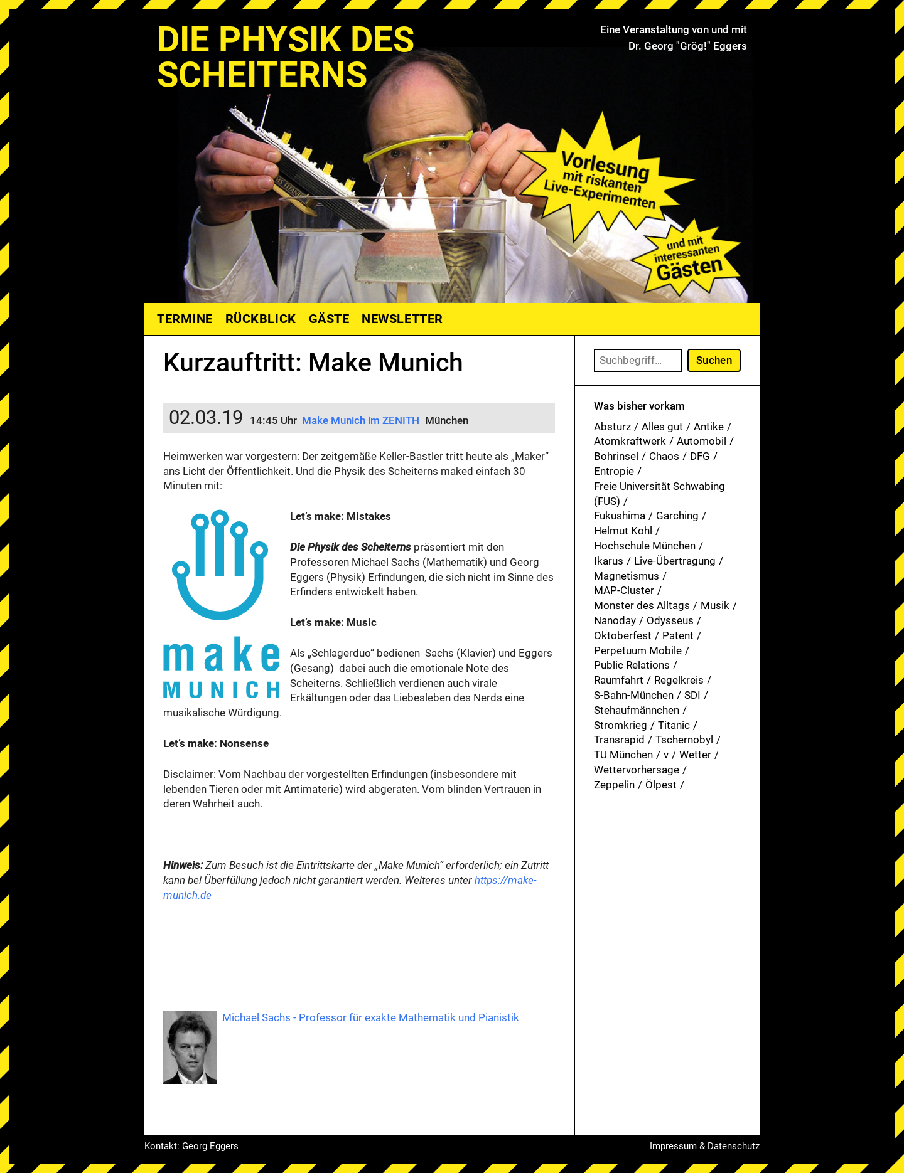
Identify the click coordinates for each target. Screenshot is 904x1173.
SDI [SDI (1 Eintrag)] (692, 695)
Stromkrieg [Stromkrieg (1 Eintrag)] (620, 725)
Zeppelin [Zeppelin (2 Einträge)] (614, 784)
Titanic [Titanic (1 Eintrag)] (674, 725)
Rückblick (260, 318)
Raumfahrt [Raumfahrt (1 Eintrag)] (618, 680)
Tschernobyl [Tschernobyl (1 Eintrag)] (684, 739)
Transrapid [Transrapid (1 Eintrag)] (619, 739)
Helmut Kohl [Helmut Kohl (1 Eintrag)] (623, 530)
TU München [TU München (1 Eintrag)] (623, 754)
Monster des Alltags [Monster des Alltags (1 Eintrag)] (642, 605)
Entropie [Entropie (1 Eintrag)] (614, 471)
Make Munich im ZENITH (360, 420)
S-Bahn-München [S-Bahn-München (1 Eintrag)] (634, 695)
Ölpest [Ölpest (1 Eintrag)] (661, 784)
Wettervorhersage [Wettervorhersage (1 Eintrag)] (636, 769)
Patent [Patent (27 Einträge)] (678, 635)
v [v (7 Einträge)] (666, 754)
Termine (185, 318)
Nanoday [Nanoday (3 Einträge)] (615, 620)
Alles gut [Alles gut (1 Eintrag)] (662, 426)
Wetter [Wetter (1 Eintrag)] (695, 754)
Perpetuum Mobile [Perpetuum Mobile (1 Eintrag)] (638, 650)
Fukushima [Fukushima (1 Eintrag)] (619, 515)
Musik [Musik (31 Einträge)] (715, 605)
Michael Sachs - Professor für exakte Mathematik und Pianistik (370, 1017)
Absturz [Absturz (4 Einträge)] (612, 426)
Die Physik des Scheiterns (285, 57)
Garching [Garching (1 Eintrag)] (677, 515)
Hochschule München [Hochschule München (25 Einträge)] (645, 545)
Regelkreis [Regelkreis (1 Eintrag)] (679, 680)
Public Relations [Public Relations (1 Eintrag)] (632, 665)
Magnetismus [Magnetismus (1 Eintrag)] (626, 576)
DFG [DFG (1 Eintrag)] (700, 456)
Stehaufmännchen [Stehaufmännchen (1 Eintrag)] (636, 710)
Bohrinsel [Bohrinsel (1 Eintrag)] (616, 456)
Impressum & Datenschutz (705, 1146)
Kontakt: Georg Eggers (191, 1146)
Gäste (329, 318)
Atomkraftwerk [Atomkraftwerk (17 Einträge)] (630, 441)
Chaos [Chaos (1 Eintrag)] (664, 456)
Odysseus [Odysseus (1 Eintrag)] (670, 620)
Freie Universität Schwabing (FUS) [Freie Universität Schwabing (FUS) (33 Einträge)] (659, 493)
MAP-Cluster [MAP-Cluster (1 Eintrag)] (624, 590)
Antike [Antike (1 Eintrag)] (709, 426)
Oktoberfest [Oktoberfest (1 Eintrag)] (623, 635)
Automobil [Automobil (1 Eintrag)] (701, 441)
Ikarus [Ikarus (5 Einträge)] (608, 561)
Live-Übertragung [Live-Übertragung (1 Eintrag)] (675, 561)
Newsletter (402, 318)
